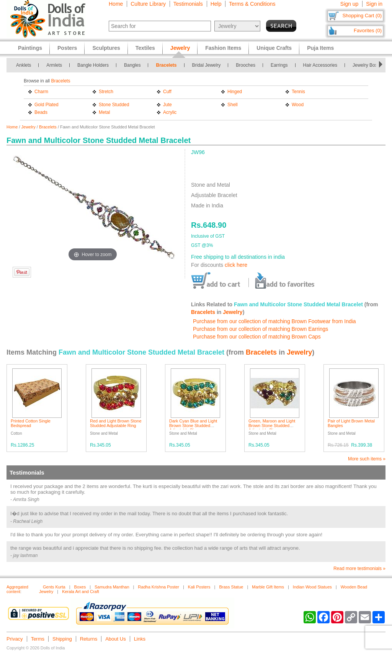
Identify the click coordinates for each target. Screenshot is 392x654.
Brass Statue (231, 587)
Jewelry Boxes (367, 65)
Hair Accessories (320, 65)
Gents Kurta (54, 587)
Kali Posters (199, 587)
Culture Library (148, 4)
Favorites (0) (368, 30)
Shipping (62, 639)
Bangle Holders (93, 65)
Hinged (234, 91)
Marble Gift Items (268, 587)
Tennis (298, 91)
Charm (41, 91)
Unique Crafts (274, 48)
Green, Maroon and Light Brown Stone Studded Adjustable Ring (271, 425)
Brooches (245, 65)
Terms (37, 639)
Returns (89, 639)
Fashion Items (223, 48)
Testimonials (188, 4)
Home (116, 4)
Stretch (106, 91)
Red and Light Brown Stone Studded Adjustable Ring (116, 423)
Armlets (54, 65)
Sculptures (106, 48)
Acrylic (169, 112)
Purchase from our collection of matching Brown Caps (257, 337)
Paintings (30, 48)
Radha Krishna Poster (158, 587)
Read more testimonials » (359, 568)
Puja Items (320, 48)
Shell (232, 104)
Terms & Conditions (252, 4)
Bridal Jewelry (206, 65)
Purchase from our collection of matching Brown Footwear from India (274, 321)
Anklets (23, 65)
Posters (67, 48)
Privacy (15, 639)
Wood (298, 104)
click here (236, 265)
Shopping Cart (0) (362, 15)
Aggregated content (17, 589)
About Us (115, 639)
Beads (40, 112)
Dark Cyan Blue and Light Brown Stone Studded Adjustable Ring (193, 425)
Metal (104, 112)
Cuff (167, 91)
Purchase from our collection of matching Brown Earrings (260, 329)
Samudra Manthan (112, 587)
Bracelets (166, 65)
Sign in (374, 4)
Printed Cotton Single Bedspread (31, 423)
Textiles (145, 48)
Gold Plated (46, 104)
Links (139, 639)
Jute (167, 104)
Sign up (349, 4)
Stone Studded (114, 104)
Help (216, 4)
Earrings (279, 65)
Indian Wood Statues (312, 587)
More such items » (366, 459)
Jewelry (28, 127)
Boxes (80, 587)
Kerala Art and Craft (80, 591)
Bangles (132, 65)
